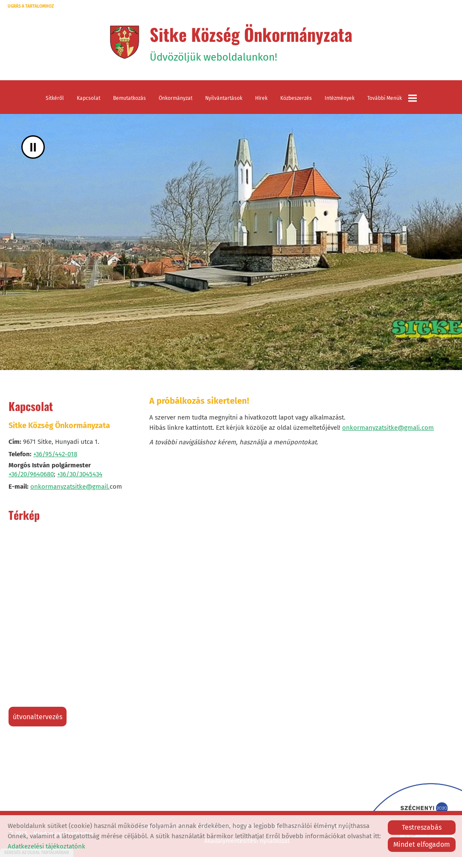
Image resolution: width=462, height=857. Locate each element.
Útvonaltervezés (37, 717)
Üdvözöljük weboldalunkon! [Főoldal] (251, 42)
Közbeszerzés (296, 98)
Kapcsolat (88, 98)
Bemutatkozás (129, 98)
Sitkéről (55, 98)
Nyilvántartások (223, 98)
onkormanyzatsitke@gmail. (70, 486)
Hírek (261, 98)
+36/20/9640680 (31, 474)
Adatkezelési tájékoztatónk (46, 846)
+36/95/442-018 (55, 454)
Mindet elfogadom (421, 844)
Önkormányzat (175, 98)
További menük (392, 98)
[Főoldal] (124, 42)
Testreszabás (422, 827)
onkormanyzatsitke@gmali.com (388, 427)
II (33, 147)
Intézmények (339, 98)
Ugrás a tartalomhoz (31, 6)
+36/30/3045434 (79, 474)
